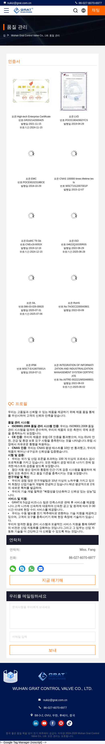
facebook (53, 723)
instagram (61, 723)
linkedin (36, 723)
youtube (44, 723)
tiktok (69, 723)
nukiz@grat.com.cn (17, 3)
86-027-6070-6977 (88, 3)
